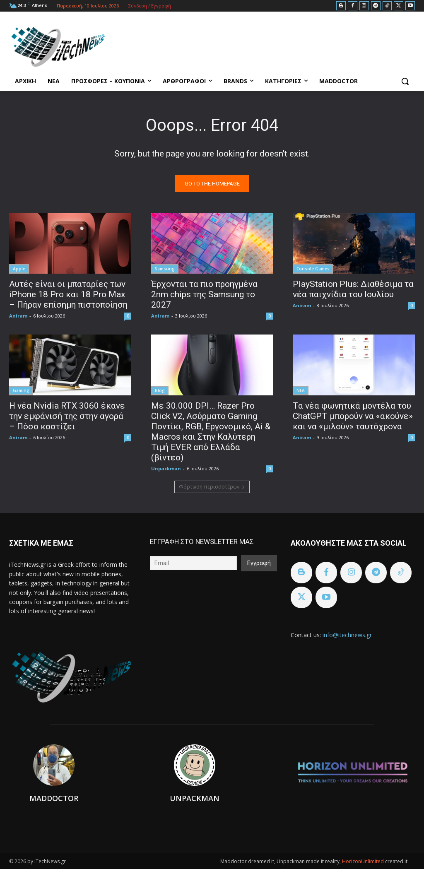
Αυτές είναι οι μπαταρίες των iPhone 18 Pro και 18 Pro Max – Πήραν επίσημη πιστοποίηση (68, 294)
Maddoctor (53, 798)
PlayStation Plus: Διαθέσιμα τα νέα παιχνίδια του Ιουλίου (353, 289)
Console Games (313, 269)
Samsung (165, 269)
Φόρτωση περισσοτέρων (212, 486)
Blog (160, 390)
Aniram (18, 316)
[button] (405, 81)
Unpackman (166, 468)
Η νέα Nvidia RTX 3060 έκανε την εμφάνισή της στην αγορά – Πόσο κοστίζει (67, 416)
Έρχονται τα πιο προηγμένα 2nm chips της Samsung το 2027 (204, 294)
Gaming (21, 390)
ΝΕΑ (300, 390)
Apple (19, 269)
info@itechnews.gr (347, 635)
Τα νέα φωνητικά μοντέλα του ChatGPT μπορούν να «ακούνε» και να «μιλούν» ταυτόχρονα (353, 416)
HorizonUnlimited (363, 861)
